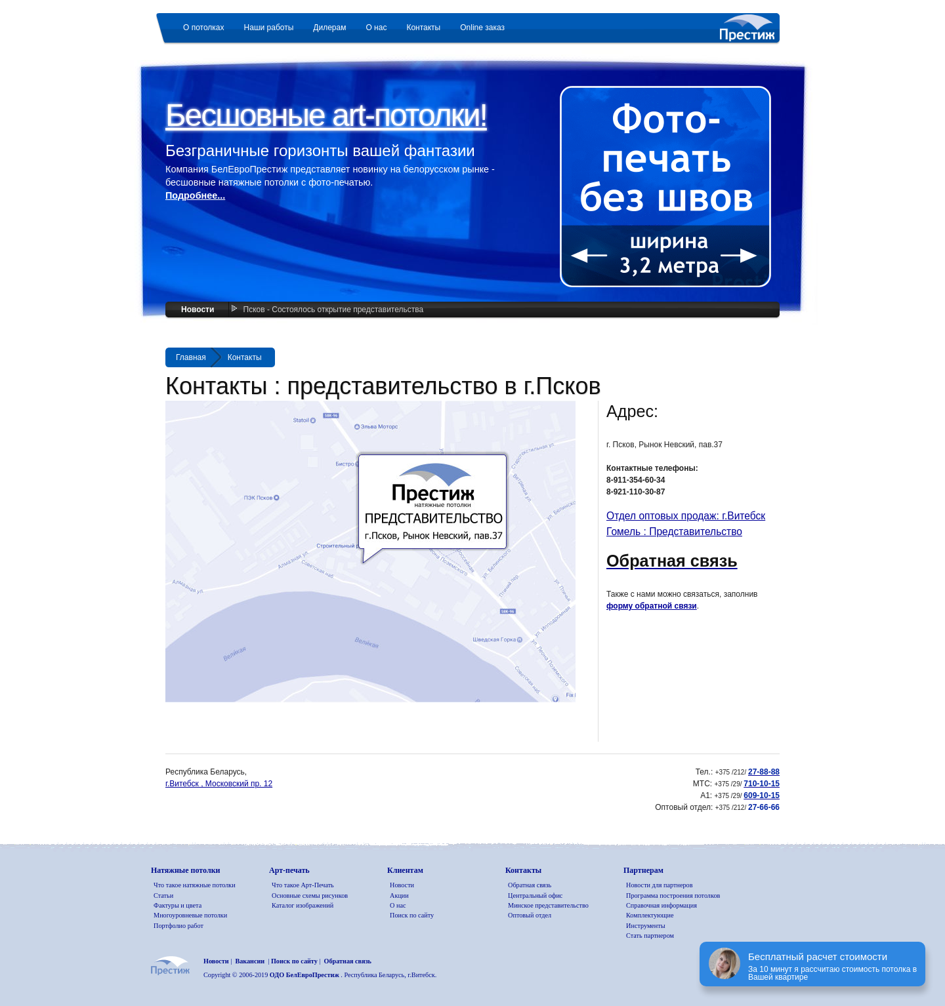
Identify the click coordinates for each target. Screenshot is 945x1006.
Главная (191, 357)
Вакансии (249, 961)
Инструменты (645, 925)
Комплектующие (649, 915)
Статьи (163, 895)
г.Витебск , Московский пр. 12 (218, 783)
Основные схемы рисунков (310, 895)
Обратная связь (529, 885)
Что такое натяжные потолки (195, 885)
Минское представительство (548, 905)
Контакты (245, 357)
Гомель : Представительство (674, 531)
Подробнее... (195, 195)
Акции (399, 895)
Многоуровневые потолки (190, 915)
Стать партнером (650, 935)
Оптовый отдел (529, 915)
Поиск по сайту (412, 915)
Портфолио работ (178, 925)
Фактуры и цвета (177, 905)
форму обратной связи (651, 606)
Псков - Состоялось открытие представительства (333, 309)
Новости (197, 309)
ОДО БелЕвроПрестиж (305, 974)
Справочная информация (661, 905)
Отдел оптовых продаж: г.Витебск (685, 515)
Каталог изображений (302, 905)
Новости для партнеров (659, 885)
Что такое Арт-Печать (303, 885)
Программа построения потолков (673, 895)
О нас (398, 905)
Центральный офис (535, 895)
